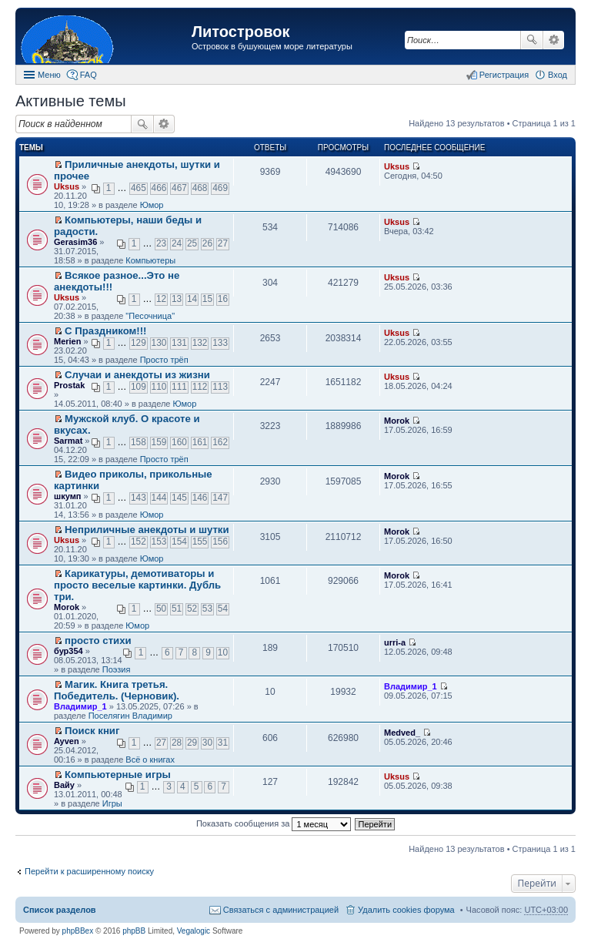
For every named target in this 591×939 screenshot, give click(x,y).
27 (223, 243)
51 (177, 608)
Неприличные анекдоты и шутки (147, 529)
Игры (112, 803)
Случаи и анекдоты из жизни (137, 375)
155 (200, 541)
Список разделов (59, 909)
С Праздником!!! (105, 331)
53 (207, 608)
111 (179, 386)
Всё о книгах (150, 759)
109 (138, 386)
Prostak (69, 385)
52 (192, 608)
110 (159, 386)
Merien (67, 341)
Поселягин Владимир (130, 715)
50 (161, 608)
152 (138, 541)
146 (200, 497)
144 (159, 497)
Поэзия (116, 669)
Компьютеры (150, 260)
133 (220, 342)
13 (177, 298)
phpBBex (78, 931)
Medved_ (402, 732)
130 (159, 342)
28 (177, 742)
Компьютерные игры (118, 774)
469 (220, 188)
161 (200, 442)
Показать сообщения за (273, 823)
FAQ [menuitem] (88, 74)
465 (138, 188)
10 (223, 652)
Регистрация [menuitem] (504, 74)
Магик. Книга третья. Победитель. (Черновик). (116, 690)
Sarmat (68, 440)
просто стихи (98, 640)
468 (200, 188)
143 (138, 497)
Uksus (66, 186)
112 (200, 386)
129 (138, 342)
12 (161, 298)
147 (220, 497)
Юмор (152, 205)
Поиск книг (92, 730)
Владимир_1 (80, 706)
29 (192, 742)
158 (138, 442)
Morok (396, 420)
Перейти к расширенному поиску (89, 871)
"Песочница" (150, 315)
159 (159, 442)
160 (179, 442)
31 (223, 742)
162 (220, 442)
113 (220, 386)
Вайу (64, 785)
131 (179, 342)
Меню (49, 74)
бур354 (68, 651)
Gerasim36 (75, 241)
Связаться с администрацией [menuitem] (281, 909)
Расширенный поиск (553, 40)
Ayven (66, 741)
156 (220, 541)
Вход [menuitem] (557, 74)
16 (223, 298)
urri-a (395, 642)
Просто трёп (164, 359)
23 (161, 243)
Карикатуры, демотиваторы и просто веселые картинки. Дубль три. (137, 585)
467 (179, 188)
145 (179, 497)
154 (179, 541)
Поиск (531, 40)
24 (177, 243)
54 (223, 608)
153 (159, 541)
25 (192, 243)
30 (207, 742)
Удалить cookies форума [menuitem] (406, 909)
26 (207, 243)
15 (207, 298)
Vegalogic (193, 931)
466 (159, 188)
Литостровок (240, 31)
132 (200, 342)
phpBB (133, 931)
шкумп (67, 496)
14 (192, 298)
